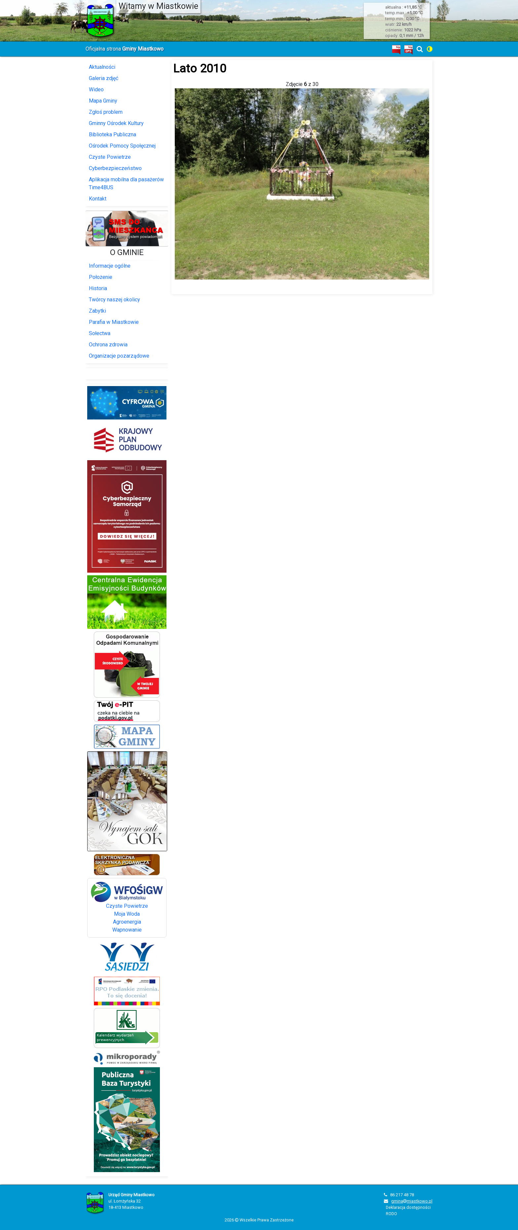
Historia (98, 288)
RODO (391, 1213)
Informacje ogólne (109, 266)
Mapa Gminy (103, 101)
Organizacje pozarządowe (119, 356)
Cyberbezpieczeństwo (115, 168)
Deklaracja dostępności (408, 1207)
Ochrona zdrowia (108, 344)
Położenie (100, 277)
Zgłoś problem (106, 112)
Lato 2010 (199, 68)
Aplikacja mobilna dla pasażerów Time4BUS (126, 183)
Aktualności (102, 67)
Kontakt (97, 199)
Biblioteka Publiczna (112, 134)
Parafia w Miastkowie (114, 322)
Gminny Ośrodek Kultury (116, 123)
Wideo (96, 89)
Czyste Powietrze (110, 157)
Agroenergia (127, 922)
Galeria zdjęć (103, 78)
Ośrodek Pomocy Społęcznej (122, 146)
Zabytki (97, 311)
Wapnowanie (127, 930)
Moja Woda (127, 914)
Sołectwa (99, 333)
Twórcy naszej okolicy (114, 299)
